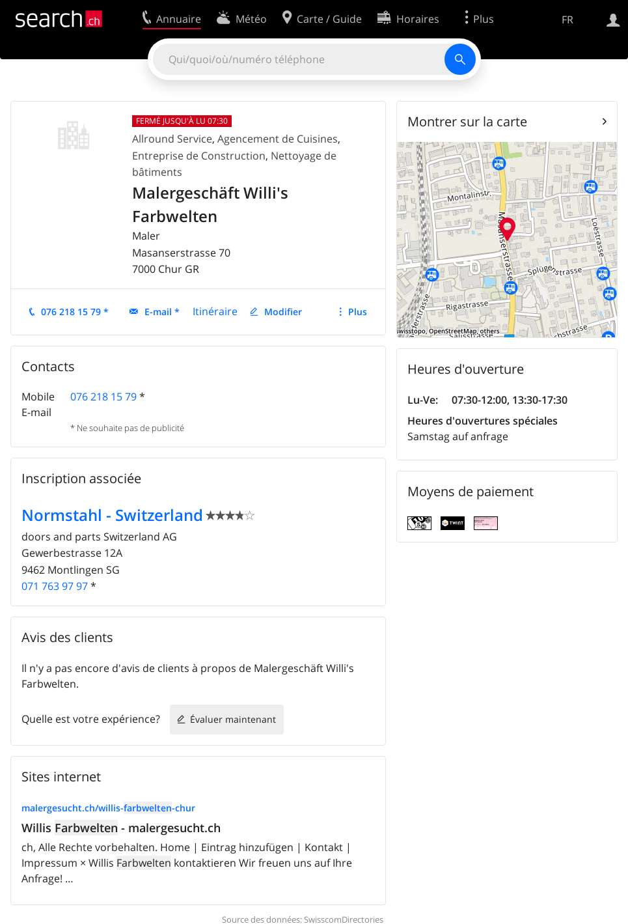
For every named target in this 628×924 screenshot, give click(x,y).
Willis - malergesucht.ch (121, 827)
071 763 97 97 (54, 586)
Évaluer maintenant (233, 719)
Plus (357, 311)
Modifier (283, 311)
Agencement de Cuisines (277, 139)
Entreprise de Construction (199, 155)
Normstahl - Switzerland (112, 514)
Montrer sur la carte (467, 121)
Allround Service (172, 139)
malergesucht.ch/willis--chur (108, 808)
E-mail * (162, 311)
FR (567, 19)
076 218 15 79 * (75, 311)
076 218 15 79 (103, 396)
